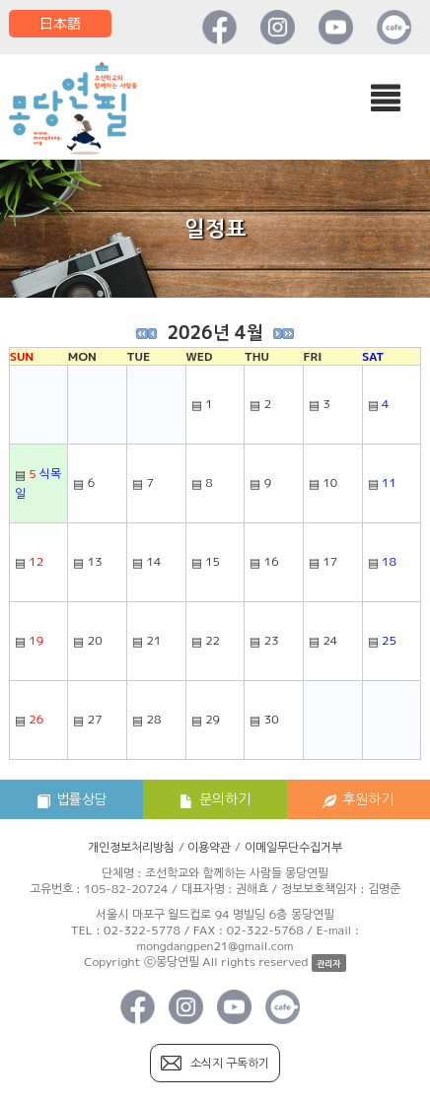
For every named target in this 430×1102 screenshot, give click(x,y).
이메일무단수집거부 (293, 847)
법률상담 (72, 799)
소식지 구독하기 (229, 1063)
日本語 (60, 23)
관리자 (328, 963)
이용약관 (209, 847)
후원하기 (358, 799)
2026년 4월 (214, 332)
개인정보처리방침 (131, 847)
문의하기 (215, 799)
